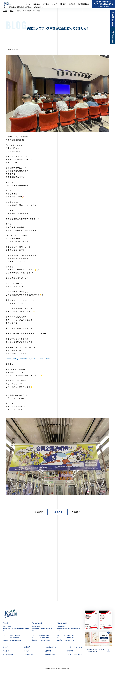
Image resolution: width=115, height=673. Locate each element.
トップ (28, 4)
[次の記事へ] (78, 512)
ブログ (54, 4)
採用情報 (72, 4)
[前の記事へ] (37, 512)
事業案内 (36, 4)
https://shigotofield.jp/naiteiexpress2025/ (29, 359)
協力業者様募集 (83, 4)
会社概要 (63, 4)
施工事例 (46, 4)
